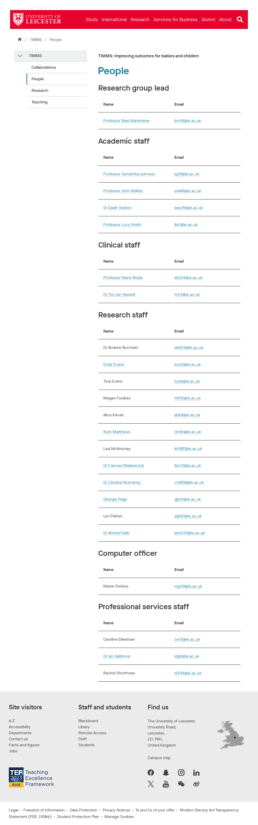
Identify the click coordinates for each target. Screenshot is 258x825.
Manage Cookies (119, 816)
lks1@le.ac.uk (186, 224)
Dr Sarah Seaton (117, 207)
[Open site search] (240, 19)
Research (39, 90)
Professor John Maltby (123, 190)
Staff (82, 738)
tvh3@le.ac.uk (187, 294)
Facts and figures (24, 745)
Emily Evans (113, 364)
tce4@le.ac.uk (187, 381)
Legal (13, 810)
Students (86, 745)
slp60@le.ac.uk (188, 516)
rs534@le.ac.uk (188, 673)
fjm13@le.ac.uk (187, 465)
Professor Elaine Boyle (123, 277)
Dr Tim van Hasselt (119, 294)
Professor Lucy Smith (122, 224)
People (37, 78)
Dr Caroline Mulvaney (122, 482)
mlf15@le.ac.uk (187, 398)
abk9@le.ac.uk (187, 415)
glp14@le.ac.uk (187, 499)
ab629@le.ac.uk (188, 347)
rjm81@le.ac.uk (187, 431)
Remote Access (92, 732)
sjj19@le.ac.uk (186, 174)
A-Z (12, 720)
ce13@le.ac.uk (187, 639)
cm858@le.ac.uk (189, 482)
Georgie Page (115, 499)
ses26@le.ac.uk (188, 207)
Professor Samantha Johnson (129, 174)
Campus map (159, 757)
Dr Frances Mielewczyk (123, 465)
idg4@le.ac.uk (186, 656)
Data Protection (83, 810)
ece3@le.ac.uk (187, 364)
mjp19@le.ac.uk (188, 586)
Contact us (18, 738)
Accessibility (19, 726)
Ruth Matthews (116, 431)
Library (84, 726)
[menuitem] (92, 19)
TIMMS (36, 39)
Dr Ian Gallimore (116, 656)
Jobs (13, 751)
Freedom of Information (44, 810)
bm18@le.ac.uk (187, 120)
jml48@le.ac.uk (187, 190)
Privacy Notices (116, 810)
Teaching (39, 102)
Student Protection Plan (78, 816)
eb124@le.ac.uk (188, 277)
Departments (20, 732)
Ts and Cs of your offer (155, 810)
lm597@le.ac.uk (188, 448)
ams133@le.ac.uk (189, 532)
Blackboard (88, 720)
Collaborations (43, 67)
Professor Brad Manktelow (126, 120)
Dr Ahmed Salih (116, 532)
